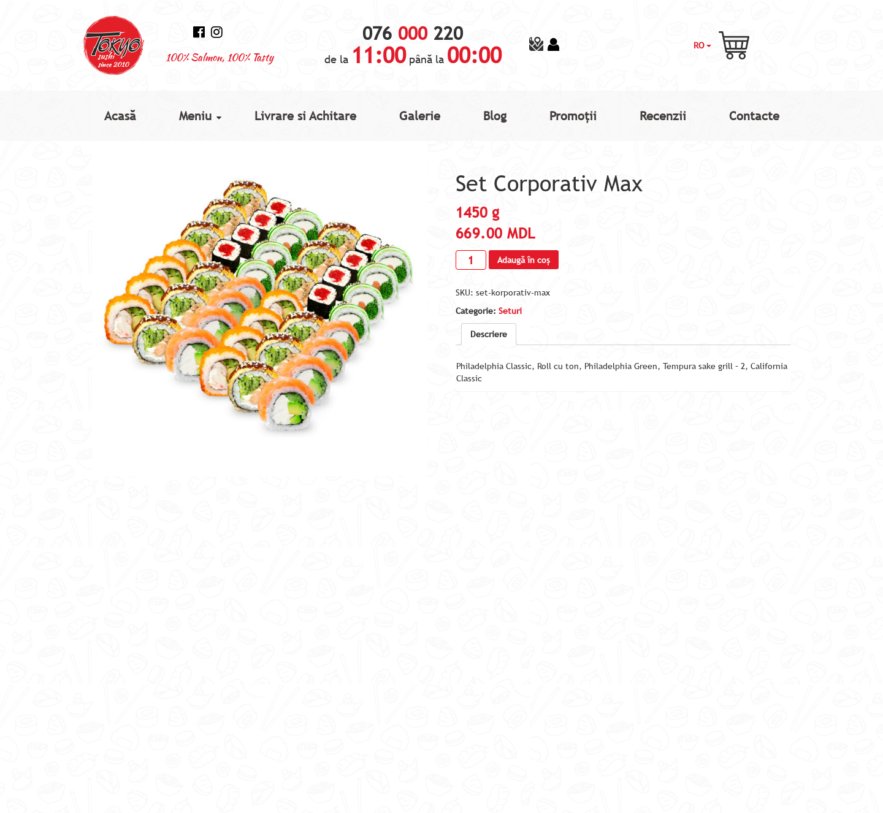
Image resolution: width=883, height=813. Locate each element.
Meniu (195, 116)
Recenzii (663, 116)
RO (702, 45)
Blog (494, 116)
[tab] (488, 334)
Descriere (488, 334)
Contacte (754, 116)
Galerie (419, 116)
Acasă (120, 116)
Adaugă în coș (523, 259)
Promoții (573, 116)
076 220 (412, 33)
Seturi (510, 310)
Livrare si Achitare (305, 116)
